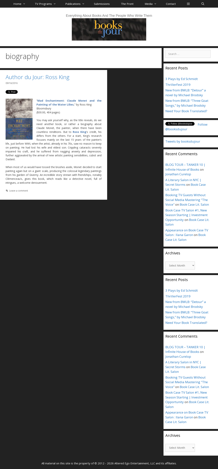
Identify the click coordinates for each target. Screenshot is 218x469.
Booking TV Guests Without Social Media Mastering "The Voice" (186, 200)
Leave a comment (18, 190)
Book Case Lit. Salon (194, 204)
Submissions (102, 4)
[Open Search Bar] (202, 3)
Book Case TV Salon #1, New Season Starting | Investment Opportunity (186, 215)
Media (152, 3)
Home (21, 3)
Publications (76, 3)
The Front (127, 4)
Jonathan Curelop (178, 174)
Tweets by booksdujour (182, 141)
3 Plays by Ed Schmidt (181, 79)
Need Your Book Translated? (186, 111)
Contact (171, 4)
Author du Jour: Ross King (37, 77)
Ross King (79, 132)
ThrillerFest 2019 (177, 84)
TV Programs (47, 3)
